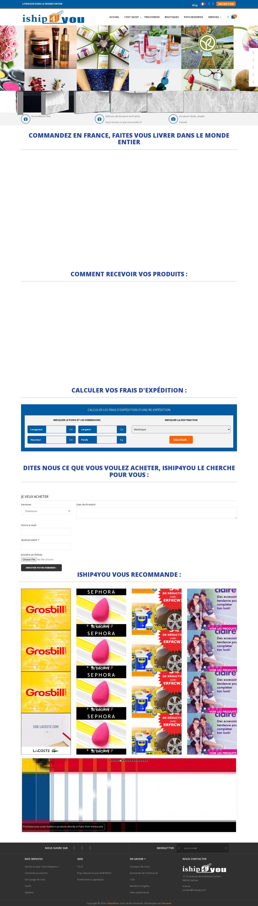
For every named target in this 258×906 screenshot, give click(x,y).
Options (29, 892)
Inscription (226, 4)
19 (144, 760)
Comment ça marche (36, 873)
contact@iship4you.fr (194, 890)
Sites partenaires (139, 892)
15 (137, 760)
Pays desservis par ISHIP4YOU (94, 873)
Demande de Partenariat (144, 873)
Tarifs (28, 886)
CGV (132, 879)
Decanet (166, 903)
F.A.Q (80, 866)
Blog (194, 5)
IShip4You (112, 903)
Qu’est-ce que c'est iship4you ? (42, 866)
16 (139, 760)
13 (133, 760)
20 (146, 760)
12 (131, 760)
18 (142, 760)
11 (129, 760)
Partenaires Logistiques (90, 879)
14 (135, 760)
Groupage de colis (35, 879)
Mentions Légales (140, 886)
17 (141, 760)
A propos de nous (140, 866)
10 (128, 760)
